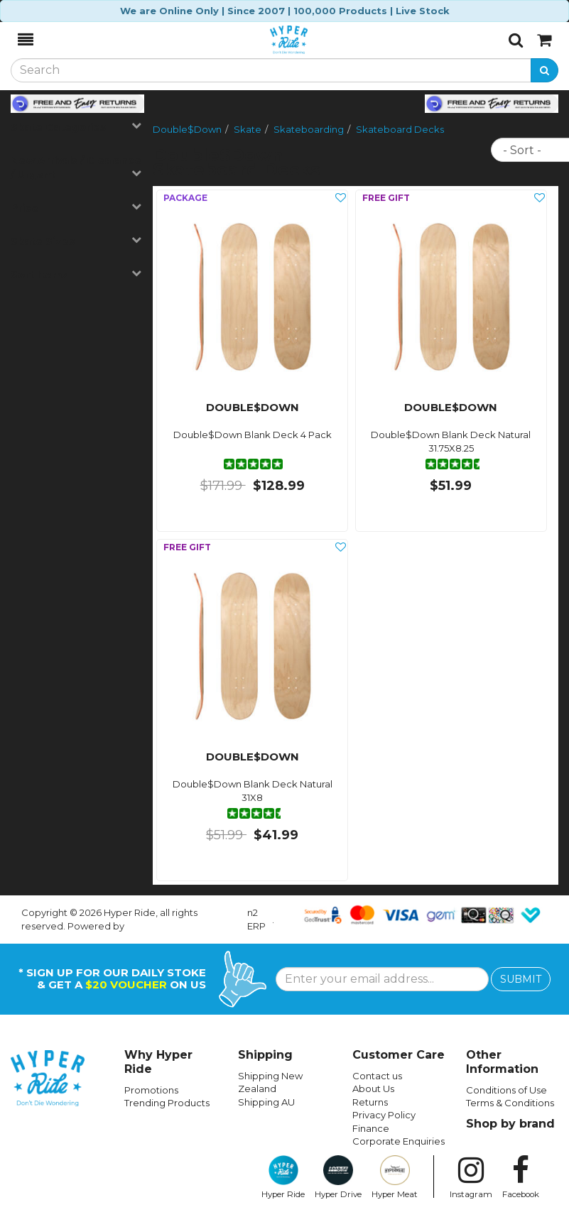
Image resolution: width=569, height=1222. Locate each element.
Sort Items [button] (76, 274)
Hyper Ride (283, 1177)
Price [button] (76, 207)
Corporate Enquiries (398, 1141)
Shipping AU (266, 1102)
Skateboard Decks (400, 129)
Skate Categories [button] (76, 126)
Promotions (151, 1090)
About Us (373, 1088)
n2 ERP (256, 919)
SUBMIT (520, 979)
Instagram (471, 1177)
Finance (370, 1128)
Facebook (520, 1177)
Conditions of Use (506, 1090)
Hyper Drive (338, 1177)
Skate (247, 129)
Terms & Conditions (510, 1102)
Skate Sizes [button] (76, 241)
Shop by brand (510, 1123)
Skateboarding (308, 129)
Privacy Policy (384, 1114)
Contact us (377, 1075)
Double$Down (187, 129)
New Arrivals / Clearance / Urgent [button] (76, 167)
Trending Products (167, 1102)
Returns (370, 1102)
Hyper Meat (395, 1177)
